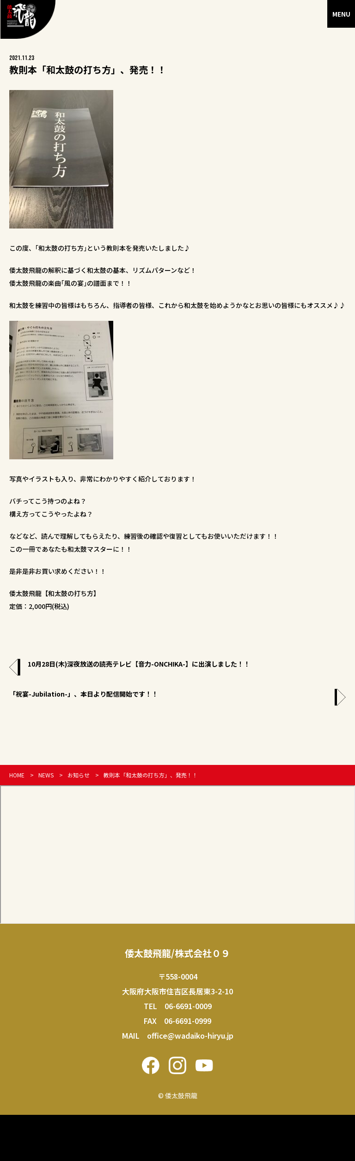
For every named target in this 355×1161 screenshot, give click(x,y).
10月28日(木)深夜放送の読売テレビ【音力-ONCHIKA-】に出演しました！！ (139, 663)
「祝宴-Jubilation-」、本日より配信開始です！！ (83, 693)
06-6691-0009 (188, 1005)
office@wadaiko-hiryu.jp (190, 1035)
